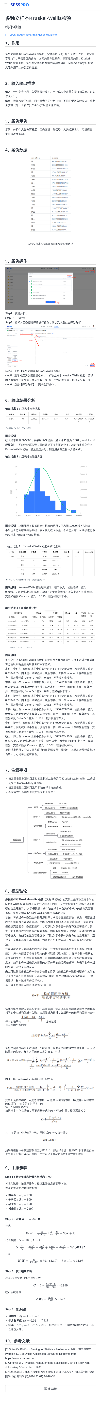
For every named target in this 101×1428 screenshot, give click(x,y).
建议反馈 (52, 1388)
